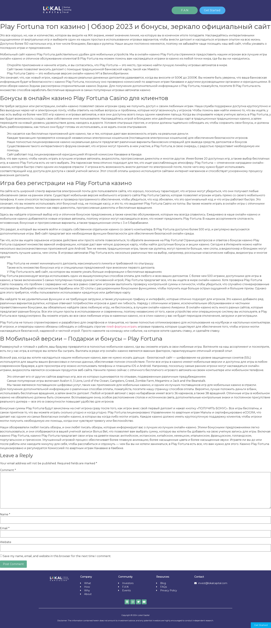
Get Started (212, 10)
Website (5, 542)
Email (5, 528)
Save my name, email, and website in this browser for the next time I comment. (57, 556)
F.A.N (184, 10)
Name (5, 514)
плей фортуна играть (121, 326)
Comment (8, 470)
